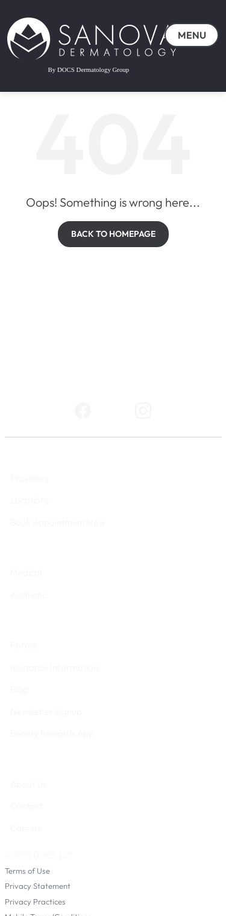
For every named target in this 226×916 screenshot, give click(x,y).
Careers (26, 828)
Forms (23, 645)
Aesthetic (28, 595)
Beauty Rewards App (52, 733)
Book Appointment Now (57, 522)
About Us (28, 784)
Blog (19, 689)
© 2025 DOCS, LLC (38, 855)
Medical (26, 572)
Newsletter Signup (46, 711)
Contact (26, 805)
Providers (29, 478)
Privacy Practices (35, 901)
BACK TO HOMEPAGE (113, 233)
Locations (29, 500)
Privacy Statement (38, 886)
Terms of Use (27, 871)
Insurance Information (54, 667)
